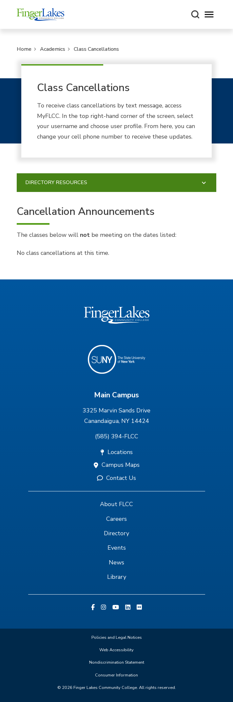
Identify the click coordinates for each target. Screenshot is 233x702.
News (116, 562)
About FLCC (116, 504)
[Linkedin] (127, 607)
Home (24, 49)
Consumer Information (116, 675)
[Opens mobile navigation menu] (209, 14)
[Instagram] (103, 607)
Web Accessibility (116, 650)
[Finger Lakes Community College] (40, 14)
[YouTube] (115, 607)
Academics (52, 49)
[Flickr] (139, 607)
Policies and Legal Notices (116, 637)
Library (116, 577)
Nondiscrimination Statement (116, 662)
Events (116, 548)
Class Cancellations (96, 49)
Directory (116, 533)
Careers (116, 519)
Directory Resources (116, 183)
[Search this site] (195, 14)
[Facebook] (93, 607)
